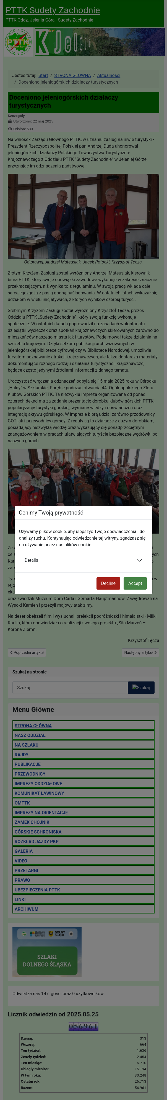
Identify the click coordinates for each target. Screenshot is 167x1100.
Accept (135, 583)
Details (31, 560)
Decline (108, 583)
